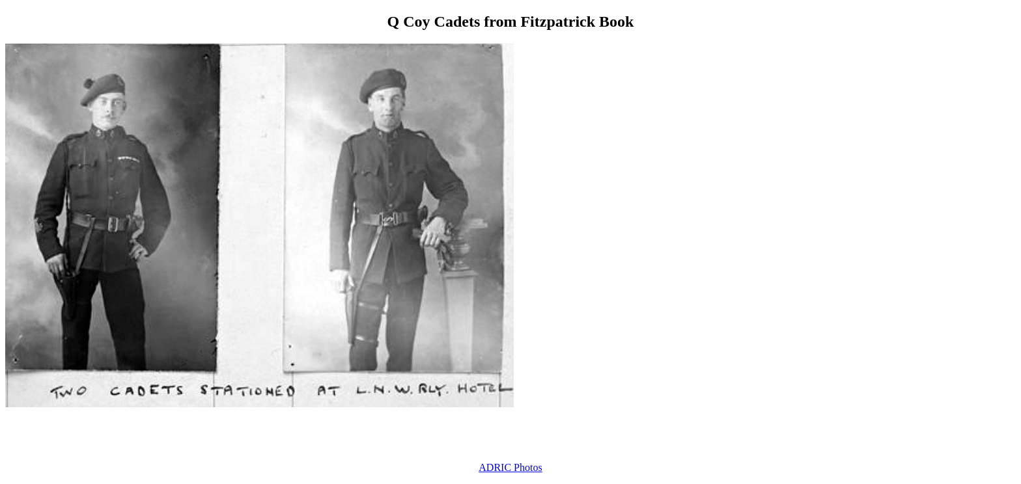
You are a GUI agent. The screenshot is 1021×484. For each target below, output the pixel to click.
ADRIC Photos (510, 467)
